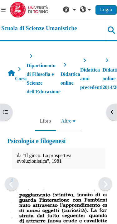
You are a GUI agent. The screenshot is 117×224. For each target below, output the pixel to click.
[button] (70, 9)
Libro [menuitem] (45, 121)
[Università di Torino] (29, 9)
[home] (39, 28)
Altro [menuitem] (66, 121)
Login (106, 9)
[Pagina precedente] (12, 184)
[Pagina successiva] (105, 184)
